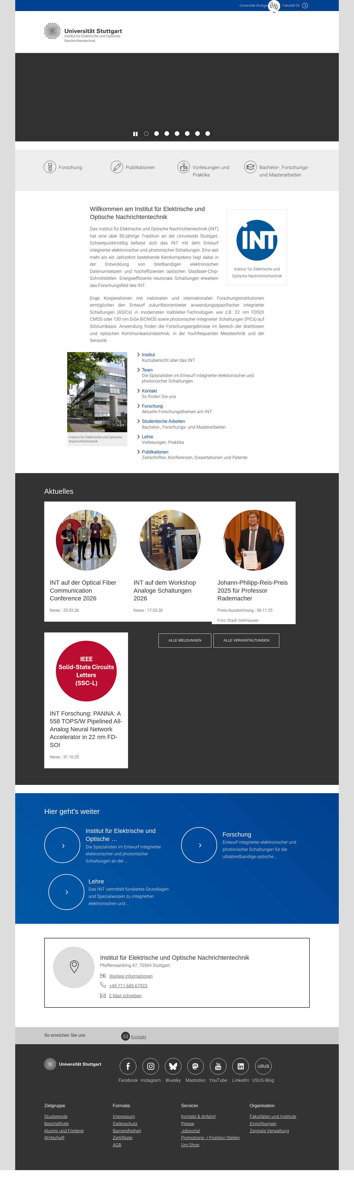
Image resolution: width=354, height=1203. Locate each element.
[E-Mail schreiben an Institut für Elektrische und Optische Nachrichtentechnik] (121, 1028)
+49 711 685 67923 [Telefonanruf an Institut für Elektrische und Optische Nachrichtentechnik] (128, 1018)
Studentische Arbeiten (163, 454)
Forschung (70, 200)
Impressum (124, 1149)
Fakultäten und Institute (273, 1149)
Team (147, 402)
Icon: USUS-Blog (263, 1099)
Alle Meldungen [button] (184, 673)
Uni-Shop (190, 1177)
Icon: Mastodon (195, 1099)
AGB (117, 1177)
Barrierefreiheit (127, 1163)
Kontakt (149, 423)
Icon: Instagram (150, 1099)
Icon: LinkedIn (240, 1099)
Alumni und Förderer (64, 1163)
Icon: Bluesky (173, 1099)
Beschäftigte (56, 1156)
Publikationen (140, 200)
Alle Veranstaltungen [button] (246, 673)
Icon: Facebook (128, 1099)
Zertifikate (122, 1170)
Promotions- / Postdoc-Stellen (210, 1170)
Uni (254, 5)
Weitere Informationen (131, 1008)
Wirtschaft (54, 1170)
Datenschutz (125, 1156)
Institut (148, 387)
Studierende (55, 1149)
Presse (187, 1156)
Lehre (147, 469)
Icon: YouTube (218, 1099)
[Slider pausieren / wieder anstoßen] (136, 166)
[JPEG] (97, 425)
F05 (291, 5)
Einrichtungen (263, 1156)
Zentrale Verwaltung (269, 1163)
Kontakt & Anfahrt (198, 1149)
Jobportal (190, 1163)
